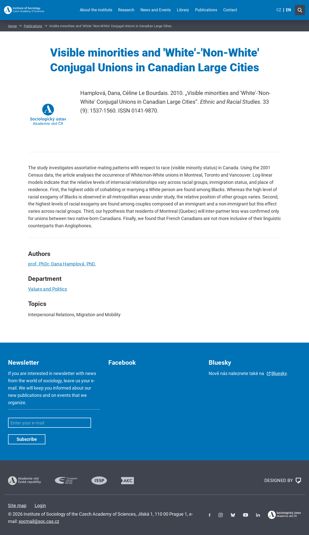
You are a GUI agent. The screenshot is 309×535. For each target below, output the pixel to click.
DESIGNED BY (282, 480)
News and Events (155, 10)
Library (183, 10)
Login (40, 505)
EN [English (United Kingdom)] (288, 10)
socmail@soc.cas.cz (39, 521)
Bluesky (279, 373)
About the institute (96, 10)
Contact (230, 10)
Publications (206, 10)
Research (126, 10)
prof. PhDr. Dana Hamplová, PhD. (62, 263)
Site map (17, 505)
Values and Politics (47, 289)
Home (12, 26)
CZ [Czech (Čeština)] (278, 10)
